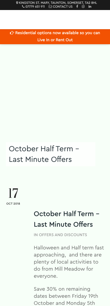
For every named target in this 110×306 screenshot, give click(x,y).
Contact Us (62, 7)
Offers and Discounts (63, 235)
